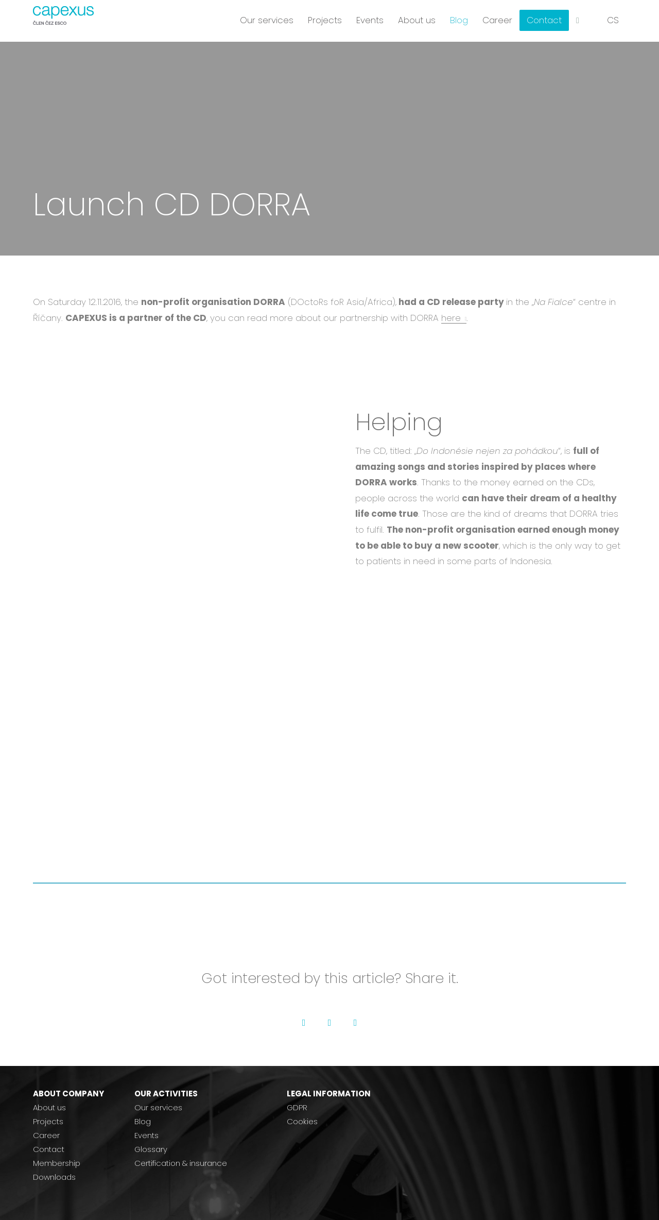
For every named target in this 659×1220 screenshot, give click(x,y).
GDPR (297, 1107)
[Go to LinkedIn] (355, 1022)
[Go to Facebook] (303, 1022)
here (451, 318)
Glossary (150, 1149)
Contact (48, 1149)
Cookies (302, 1121)
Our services (158, 1107)
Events (146, 1135)
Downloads (54, 1177)
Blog (142, 1121)
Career (46, 1135)
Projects (48, 1121)
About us (49, 1107)
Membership (56, 1163)
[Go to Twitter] (329, 1022)
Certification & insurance (180, 1163)
